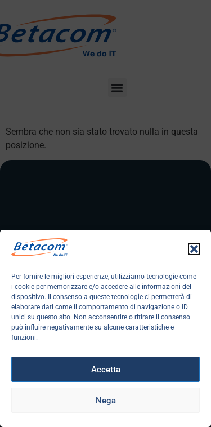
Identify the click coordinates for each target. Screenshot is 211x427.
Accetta (105, 369)
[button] (194, 249)
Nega (106, 400)
